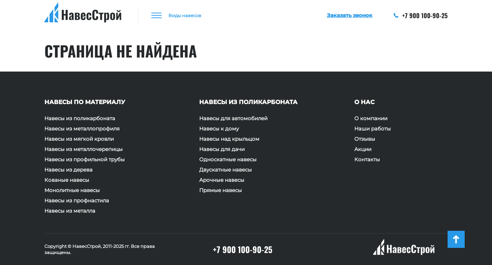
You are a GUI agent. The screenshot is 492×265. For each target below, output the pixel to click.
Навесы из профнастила (76, 201)
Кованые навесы (66, 180)
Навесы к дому (219, 129)
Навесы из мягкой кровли (79, 139)
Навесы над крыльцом (229, 139)
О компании (370, 118)
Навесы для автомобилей (233, 118)
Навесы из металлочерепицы (83, 149)
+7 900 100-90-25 (421, 15)
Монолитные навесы (72, 190)
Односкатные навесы (228, 159)
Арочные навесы (221, 180)
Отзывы (364, 139)
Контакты (367, 159)
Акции (362, 149)
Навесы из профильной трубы (84, 159)
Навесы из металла (69, 211)
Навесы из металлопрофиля (82, 129)
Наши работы (372, 129)
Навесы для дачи (222, 149)
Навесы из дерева (68, 170)
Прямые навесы (220, 190)
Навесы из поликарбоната (79, 118)
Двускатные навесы (225, 170)
